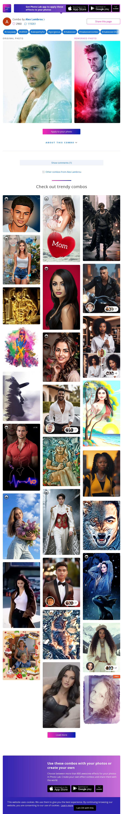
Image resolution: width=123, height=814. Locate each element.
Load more (61, 734)
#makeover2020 (110, 31)
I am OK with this (85, 807)
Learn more (67, 805)
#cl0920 (23, 31)
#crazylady (10, 31)
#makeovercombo (88, 31)
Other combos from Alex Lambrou (61, 171)
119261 (30, 23)
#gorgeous (54, 31)
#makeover (70, 31)
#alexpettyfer (38, 31)
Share (103, 21)
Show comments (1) (61, 162)
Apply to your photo (61, 131)
